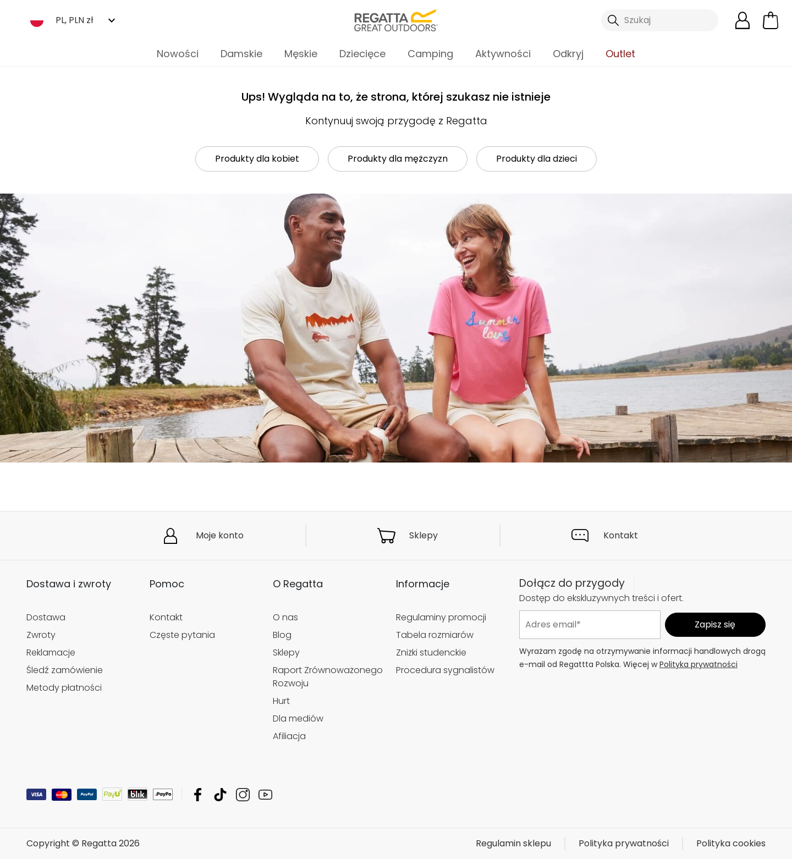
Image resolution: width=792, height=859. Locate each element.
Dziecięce (362, 53)
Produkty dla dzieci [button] (536, 158)
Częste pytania (182, 635)
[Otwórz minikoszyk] (770, 20)
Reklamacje (50, 652)
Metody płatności (64, 687)
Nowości (178, 53)
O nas (285, 617)
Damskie (241, 53)
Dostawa (45, 617)
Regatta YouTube (265, 794)
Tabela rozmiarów (435, 635)
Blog (282, 635)
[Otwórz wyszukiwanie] (660, 20)
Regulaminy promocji (441, 617)
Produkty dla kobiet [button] (257, 158)
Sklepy (423, 535)
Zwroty (41, 635)
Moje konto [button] (220, 535)
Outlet (620, 53)
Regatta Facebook (198, 794)
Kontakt (620, 535)
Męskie (300, 53)
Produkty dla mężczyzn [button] (398, 158)
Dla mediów (298, 718)
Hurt (281, 701)
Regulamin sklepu (513, 843)
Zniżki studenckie (431, 652)
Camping (430, 53)
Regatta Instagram (243, 794)
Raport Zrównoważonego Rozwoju (328, 677)
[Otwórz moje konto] (742, 20)
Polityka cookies (731, 843)
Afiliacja (289, 736)
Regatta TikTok (220, 794)
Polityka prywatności (698, 664)
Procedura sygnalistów (445, 670)
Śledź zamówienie (64, 670)
